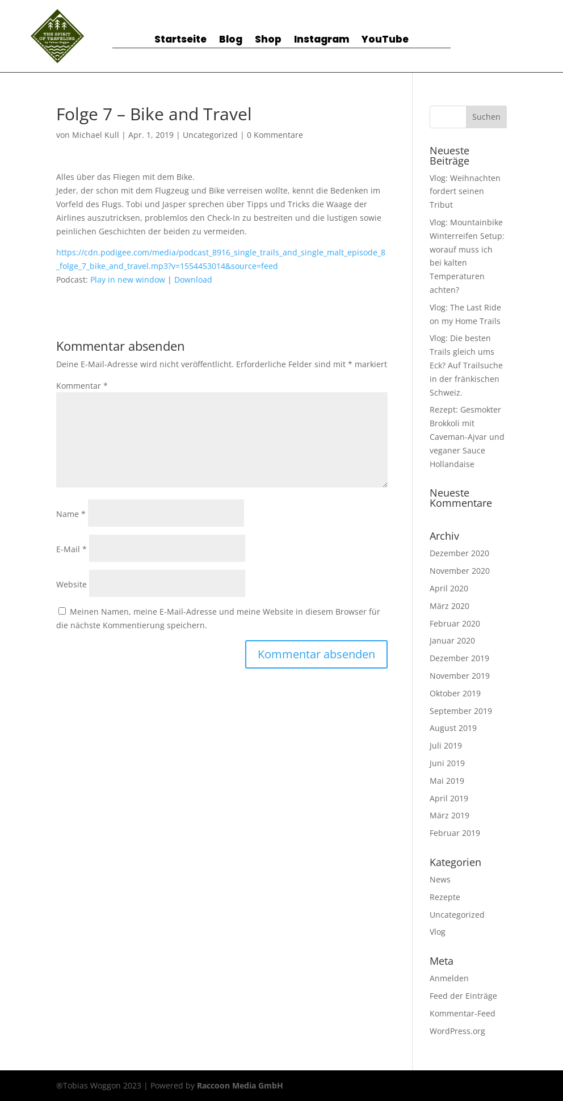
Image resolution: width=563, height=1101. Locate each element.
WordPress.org (457, 1031)
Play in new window (127, 279)
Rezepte (445, 897)
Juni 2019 (447, 763)
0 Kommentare (275, 134)
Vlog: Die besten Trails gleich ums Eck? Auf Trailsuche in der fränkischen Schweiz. (466, 365)
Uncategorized (210, 134)
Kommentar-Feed (462, 1013)
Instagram (321, 40)
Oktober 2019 (455, 693)
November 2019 (460, 675)
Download (193, 279)
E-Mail (71, 549)
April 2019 (449, 798)
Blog (230, 40)
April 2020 (449, 588)
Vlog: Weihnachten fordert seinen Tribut (465, 192)
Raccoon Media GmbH (240, 1085)
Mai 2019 (447, 780)
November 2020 (460, 570)
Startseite (180, 40)
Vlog (438, 931)
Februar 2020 (455, 623)
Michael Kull (95, 134)
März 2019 (449, 815)
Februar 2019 (455, 832)
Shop (268, 40)
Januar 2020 (452, 640)
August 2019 (453, 727)
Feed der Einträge (463, 995)
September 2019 (461, 710)
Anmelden (449, 978)
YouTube (385, 40)
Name (71, 514)
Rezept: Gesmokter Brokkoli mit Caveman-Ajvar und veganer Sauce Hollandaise (467, 436)
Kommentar (82, 385)
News (440, 879)
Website (71, 584)
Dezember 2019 (459, 658)
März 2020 (449, 605)
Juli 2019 (446, 745)
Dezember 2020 (459, 553)
